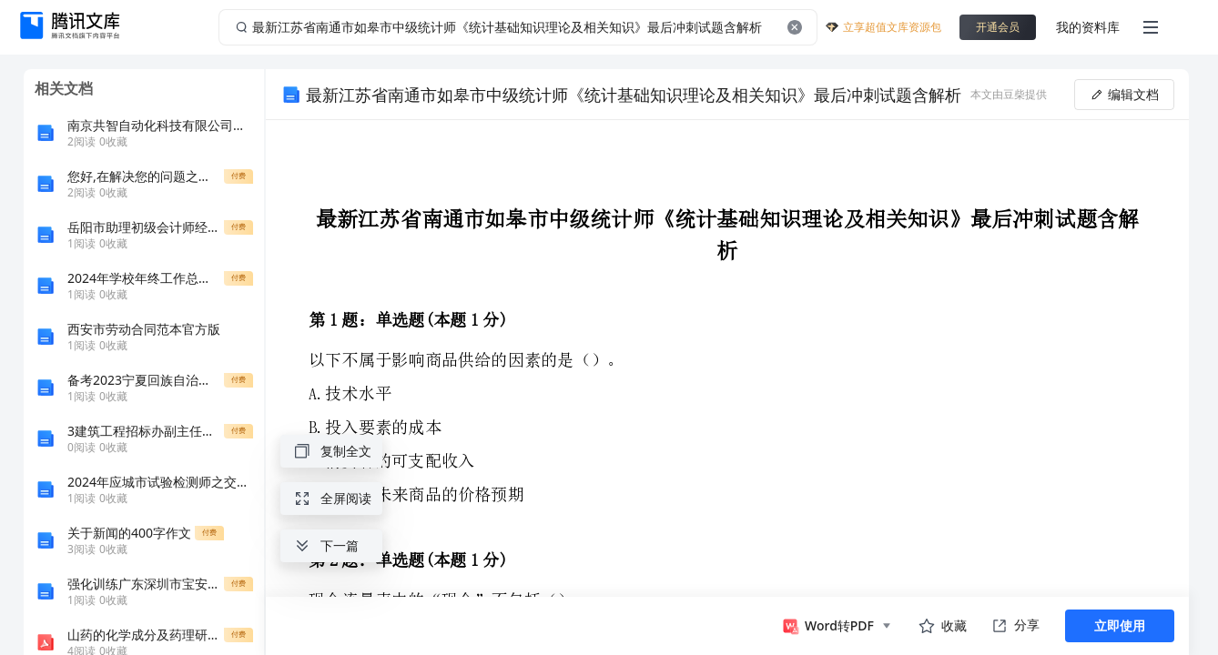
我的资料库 (1088, 26)
